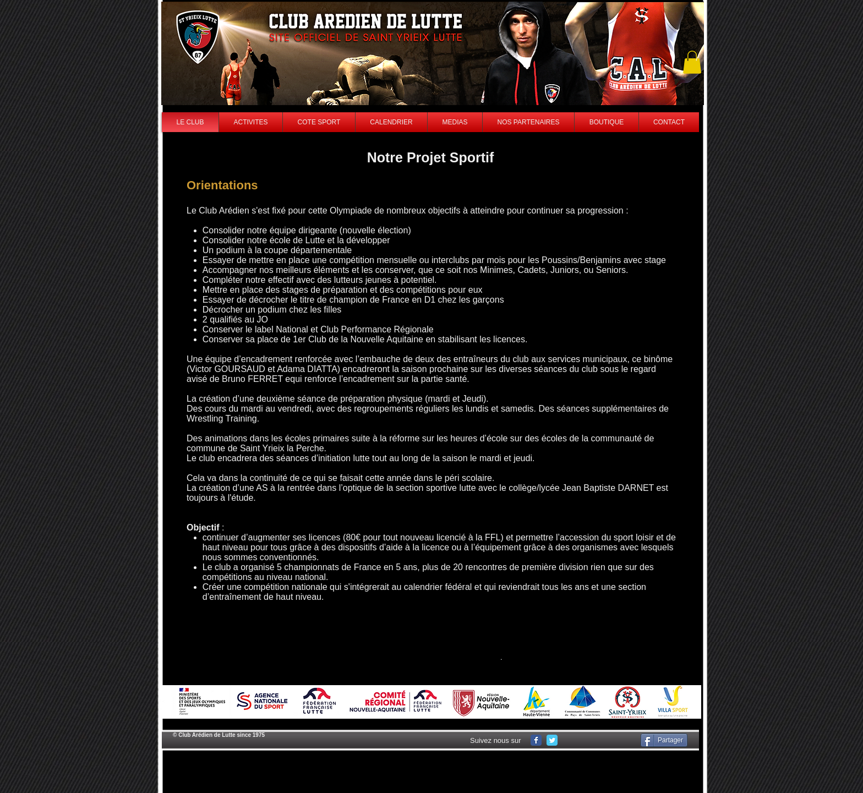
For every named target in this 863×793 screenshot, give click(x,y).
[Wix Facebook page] (536, 740)
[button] (692, 62)
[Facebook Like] (601, 740)
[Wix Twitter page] (552, 740)
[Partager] (664, 740)
